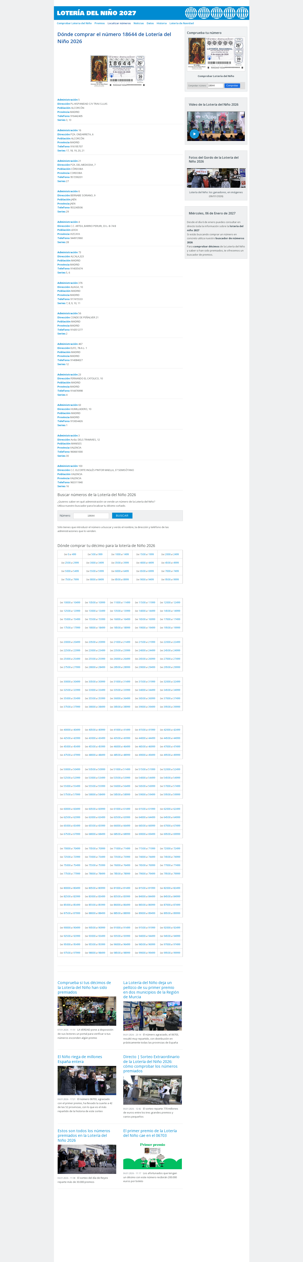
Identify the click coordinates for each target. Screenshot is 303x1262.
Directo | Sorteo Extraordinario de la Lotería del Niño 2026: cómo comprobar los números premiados (151, 1063)
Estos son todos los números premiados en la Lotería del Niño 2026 (84, 1135)
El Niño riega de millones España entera (80, 1059)
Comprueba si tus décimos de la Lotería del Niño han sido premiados (84, 987)
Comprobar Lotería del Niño (216, 76)
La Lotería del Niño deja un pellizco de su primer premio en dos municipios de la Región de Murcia (151, 989)
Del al (70, 554)
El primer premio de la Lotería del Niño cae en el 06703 (150, 1133)
